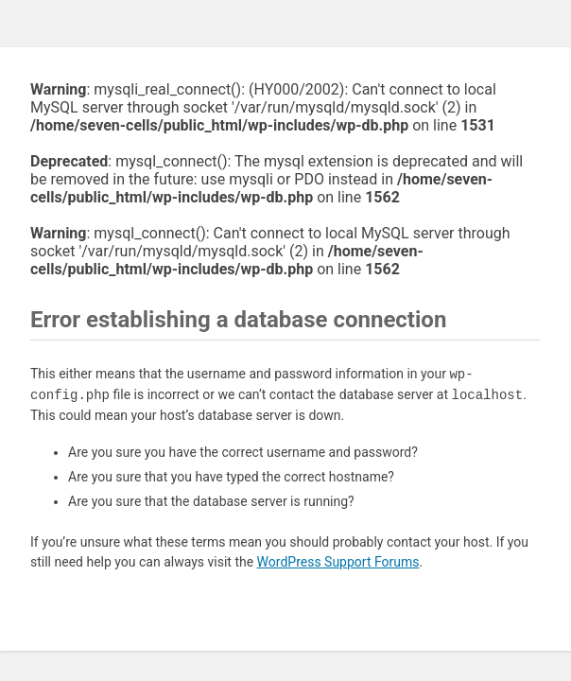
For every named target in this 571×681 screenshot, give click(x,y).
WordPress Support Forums (338, 561)
